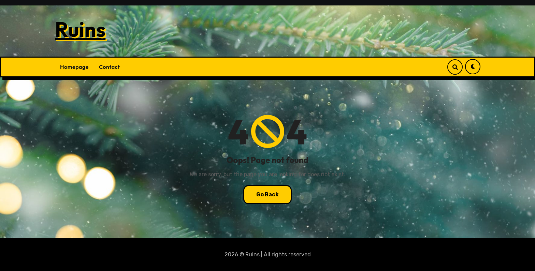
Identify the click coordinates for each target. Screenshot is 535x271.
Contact (109, 66)
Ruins (80, 29)
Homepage (74, 66)
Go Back (267, 194)
